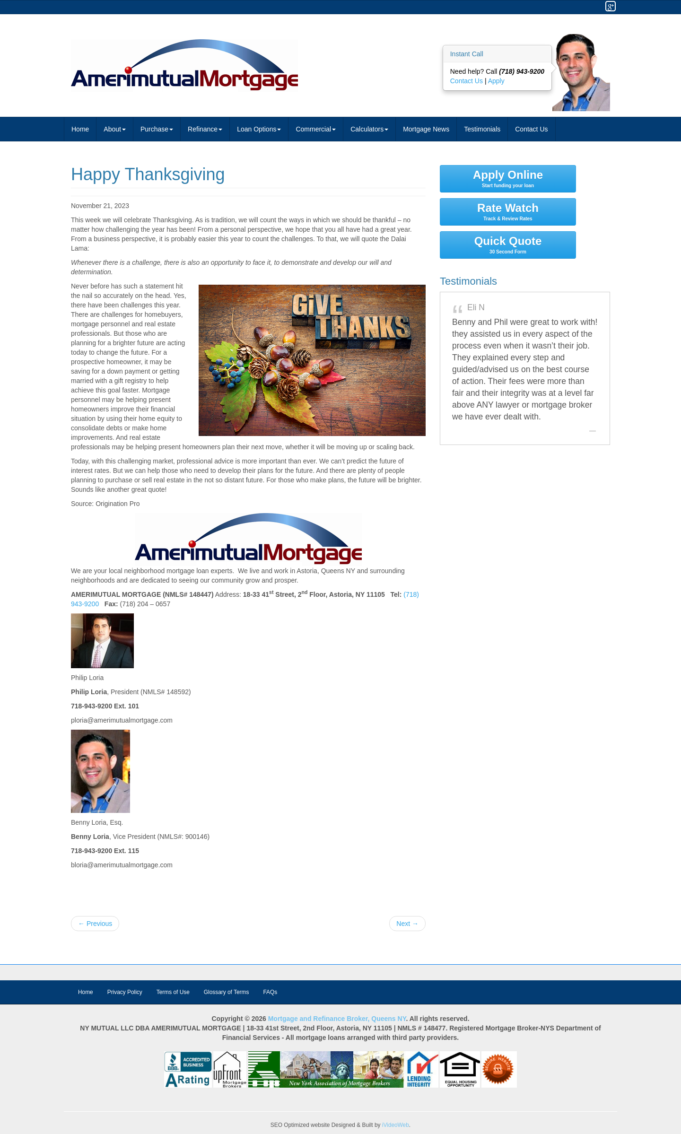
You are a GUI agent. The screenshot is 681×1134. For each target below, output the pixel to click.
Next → (407, 923)
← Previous (95, 923)
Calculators (369, 129)
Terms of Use (173, 992)
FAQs (270, 992)
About (115, 129)
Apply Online (508, 178)
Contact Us (467, 81)
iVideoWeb (395, 1125)
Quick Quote (508, 244)
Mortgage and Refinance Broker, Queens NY (337, 1018)
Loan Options (259, 129)
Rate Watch (508, 211)
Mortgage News (426, 129)
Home (80, 129)
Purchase (156, 129)
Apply (496, 81)
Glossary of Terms (226, 992)
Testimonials (482, 129)
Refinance (205, 129)
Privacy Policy (124, 992)
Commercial (316, 129)
